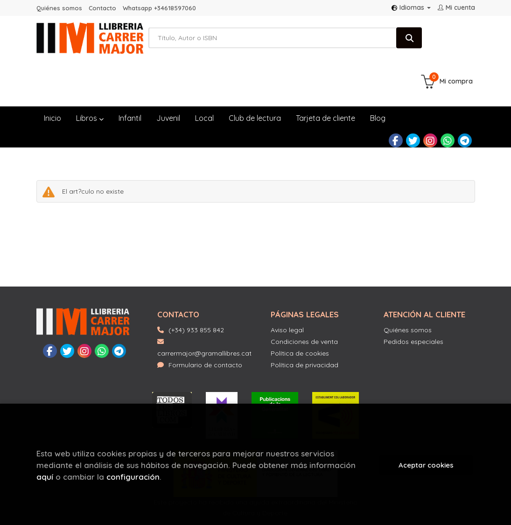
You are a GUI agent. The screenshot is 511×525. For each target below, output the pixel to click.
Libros (90, 77)
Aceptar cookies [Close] (426, 465)
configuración (133, 477)
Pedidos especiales (413, 301)
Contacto (102, 8)
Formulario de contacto (199, 324)
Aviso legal (287, 289)
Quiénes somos (59, 8)
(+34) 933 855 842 (196, 289)
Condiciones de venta (304, 301)
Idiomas (411, 7)
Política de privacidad (304, 324)
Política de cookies (300, 312)
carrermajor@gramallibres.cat (204, 307)
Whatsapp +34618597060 (159, 8)
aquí (44, 477)
